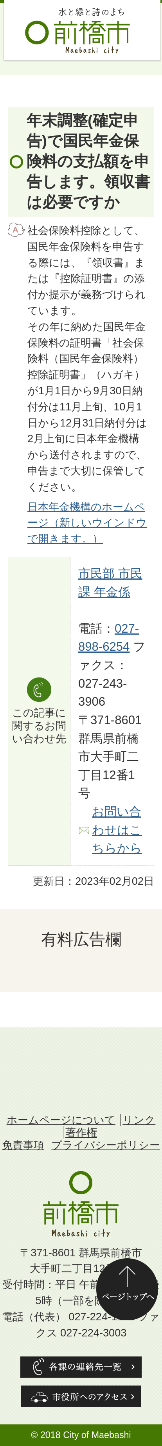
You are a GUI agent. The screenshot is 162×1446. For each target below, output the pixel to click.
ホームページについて (61, 1120)
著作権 (81, 1132)
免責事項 (23, 1145)
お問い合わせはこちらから (117, 830)
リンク (138, 1120)
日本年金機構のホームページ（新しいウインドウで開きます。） (87, 523)
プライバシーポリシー (105, 1145)
